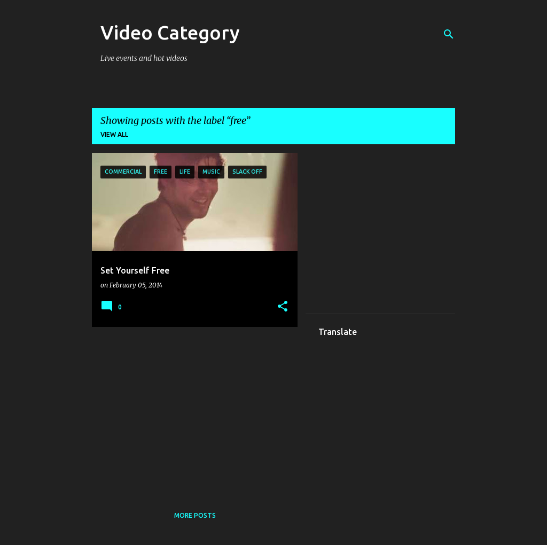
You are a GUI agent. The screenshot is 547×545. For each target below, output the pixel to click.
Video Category (170, 32)
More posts (195, 515)
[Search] (448, 34)
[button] (282, 307)
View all (114, 134)
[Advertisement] (191, 410)
